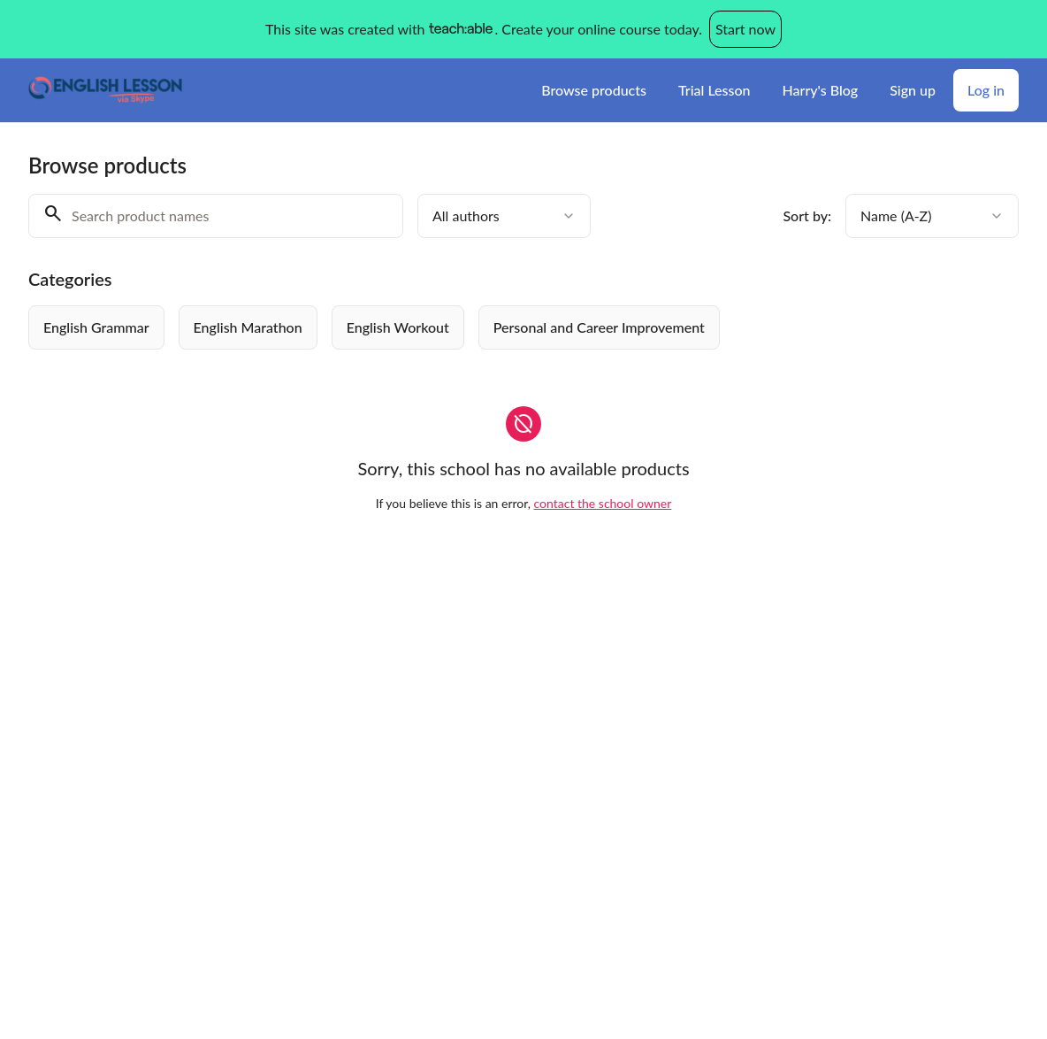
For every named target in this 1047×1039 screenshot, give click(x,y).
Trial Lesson (714, 89)
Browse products (593, 89)
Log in (986, 89)
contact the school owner (603, 503)
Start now (745, 28)
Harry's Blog (821, 89)
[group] (518, 327)
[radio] (96, 327)
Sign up (913, 89)
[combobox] (504, 216)
